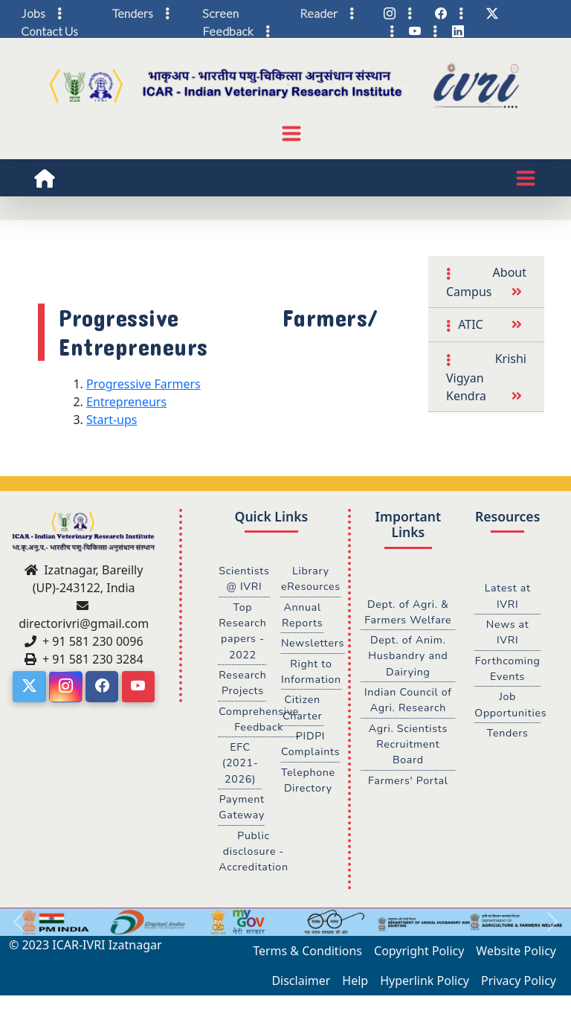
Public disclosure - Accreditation (254, 854)
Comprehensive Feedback (259, 721)
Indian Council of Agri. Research (408, 701)
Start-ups (111, 419)
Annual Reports (302, 615)
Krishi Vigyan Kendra (486, 377)
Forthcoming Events (507, 669)
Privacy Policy (518, 984)
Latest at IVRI (507, 596)
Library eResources (311, 578)
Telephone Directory (308, 782)
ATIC (469, 324)
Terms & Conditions (307, 954)
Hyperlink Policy (424, 984)
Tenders (507, 734)
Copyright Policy (419, 954)
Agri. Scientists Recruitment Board (408, 745)
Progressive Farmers (143, 384)
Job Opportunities (507, 706)
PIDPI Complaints (311, 746)
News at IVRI (507, 633)
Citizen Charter (303, 709)
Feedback (228, 31)
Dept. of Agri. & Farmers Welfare (408, 612)
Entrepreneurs (126, 402)
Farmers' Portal (407, 782)
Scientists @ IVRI (244, 578)
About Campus (486, 282)
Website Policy (516, 954)
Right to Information (311, 672)
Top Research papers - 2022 (243, 631)
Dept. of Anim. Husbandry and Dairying (407, 656)
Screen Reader (270, 13)
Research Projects (243, 684)
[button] (18, 926)
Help (355, 984)
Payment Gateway (242, 810)
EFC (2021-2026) (240, 765)
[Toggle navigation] (291, 133)
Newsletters (313, 644)
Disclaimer (300, 984)
